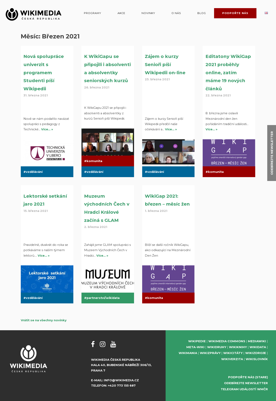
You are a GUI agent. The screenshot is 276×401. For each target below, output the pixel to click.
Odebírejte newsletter (246, 383)
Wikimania (188, 353)
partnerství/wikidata (103, 298)
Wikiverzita (232, 359)
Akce (121, 13)
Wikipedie (197, 341)
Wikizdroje (255, 353)
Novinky (148, 13)
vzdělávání (34, 172)
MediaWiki (257, 341)
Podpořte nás (235, 13)
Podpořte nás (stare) (248, 377)
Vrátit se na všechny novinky (44, 320)
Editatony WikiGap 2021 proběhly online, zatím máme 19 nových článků (228, 72)
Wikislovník (257, 359)
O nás (176, 13)
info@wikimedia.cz (121, 380)
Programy (92, 13)
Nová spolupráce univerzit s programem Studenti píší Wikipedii (43, 72)
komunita (94, 161)
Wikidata (258, 347)
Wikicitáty (233, 353)
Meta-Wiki (195, 347)
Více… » (47, 129)
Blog (201, 13)
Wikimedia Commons (226, 341)
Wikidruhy (216, 347)
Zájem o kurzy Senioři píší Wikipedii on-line (165, 64)
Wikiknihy (238, 347)
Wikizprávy (210, 353)
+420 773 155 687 (122, 385)
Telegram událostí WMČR (244, 389)
